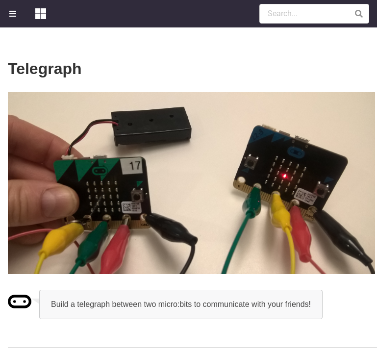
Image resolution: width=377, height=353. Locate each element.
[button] (358, 14)
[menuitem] (13, 13)
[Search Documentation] (314, 14)
